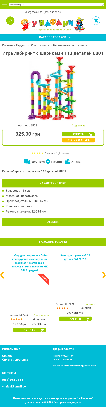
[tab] (4, 4)
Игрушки (22, 45)
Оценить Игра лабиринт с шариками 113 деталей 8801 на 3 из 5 (37, 153)
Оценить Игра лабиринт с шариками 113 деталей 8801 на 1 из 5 (32, 153)
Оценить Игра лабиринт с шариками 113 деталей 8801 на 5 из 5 (42, 153)
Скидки (7, 356)
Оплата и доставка (15, 359)
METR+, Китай (38, 201)
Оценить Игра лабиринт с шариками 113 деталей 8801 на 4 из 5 (40, 153)
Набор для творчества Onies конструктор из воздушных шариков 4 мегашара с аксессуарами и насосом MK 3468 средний (30, 263)
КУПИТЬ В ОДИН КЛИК (78, 140)
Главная (7, 45)
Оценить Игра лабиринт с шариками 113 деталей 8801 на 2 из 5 (35, 153)
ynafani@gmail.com (15, 386)
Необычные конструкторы (70, 45)
